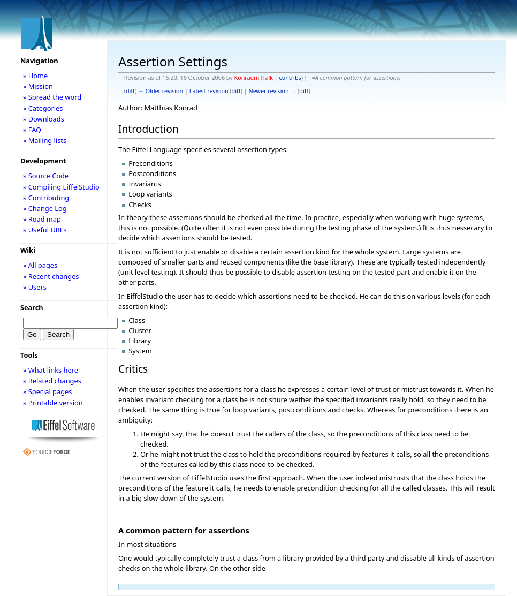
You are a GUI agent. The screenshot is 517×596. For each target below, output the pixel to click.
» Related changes (52, 381)
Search (31, 307)
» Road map (42, 219)
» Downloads (43, 119)
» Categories (43, 108)
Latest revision (209, 91)
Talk (267, 77)
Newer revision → (272, 91)
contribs (290, 77)
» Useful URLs (45, 230)
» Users (35, 287)
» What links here (50, 370)
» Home (35, 75)
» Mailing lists (44, 140)
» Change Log (45, 208)
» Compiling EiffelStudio (61, 187)
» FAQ (32, 129)
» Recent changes (51, 276)
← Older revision (160, 91)
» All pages (40, 265)
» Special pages (47, 391)
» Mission (38, 86)
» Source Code (46, 175)
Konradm (247, 77)
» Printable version (53, 403)
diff (130, 91)
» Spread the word (52, 97)
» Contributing (46, 197)
